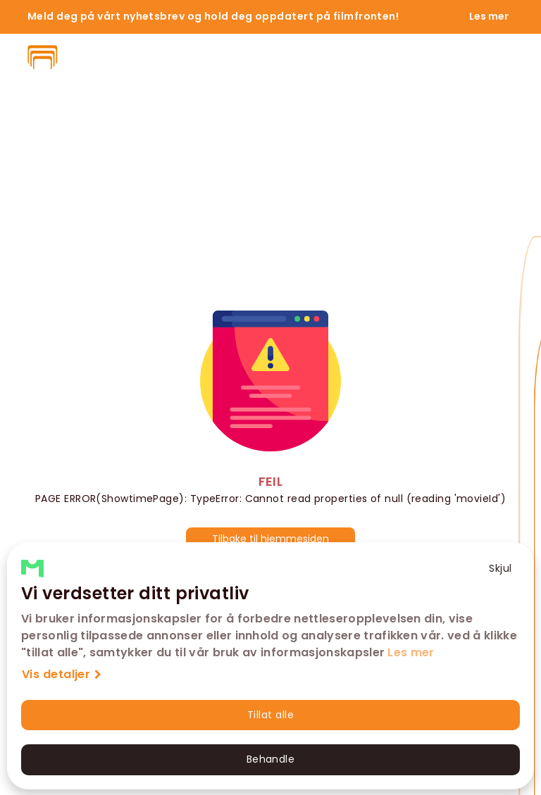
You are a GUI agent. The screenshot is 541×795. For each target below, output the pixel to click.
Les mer (410, 652)
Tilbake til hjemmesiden (270, 539)
